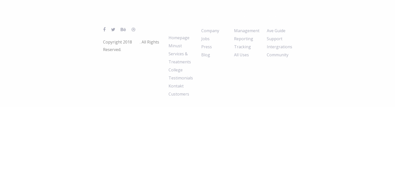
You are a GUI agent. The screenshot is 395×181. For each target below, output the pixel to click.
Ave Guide (276, 30)
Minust (175, 46)
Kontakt (176, 86)
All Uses (241, 55)
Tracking (242, 47)
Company (210, 30)
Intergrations (279, 47)
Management (246, 30)
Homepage (179, 37)
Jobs (205, 38)
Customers (179, 94)
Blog (205, 55)
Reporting (243, 38)
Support (274, 38)
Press (206, 47)
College (176, 70)
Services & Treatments (180, 58)
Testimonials (181, 78)
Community (277, 55)
